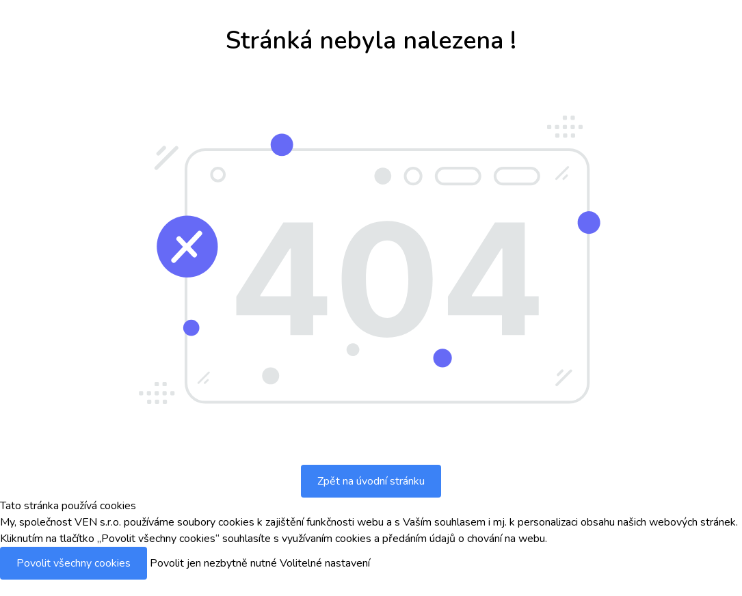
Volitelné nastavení (325, 563)
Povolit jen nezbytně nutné (213, 563)
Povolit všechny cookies (73, 563)
